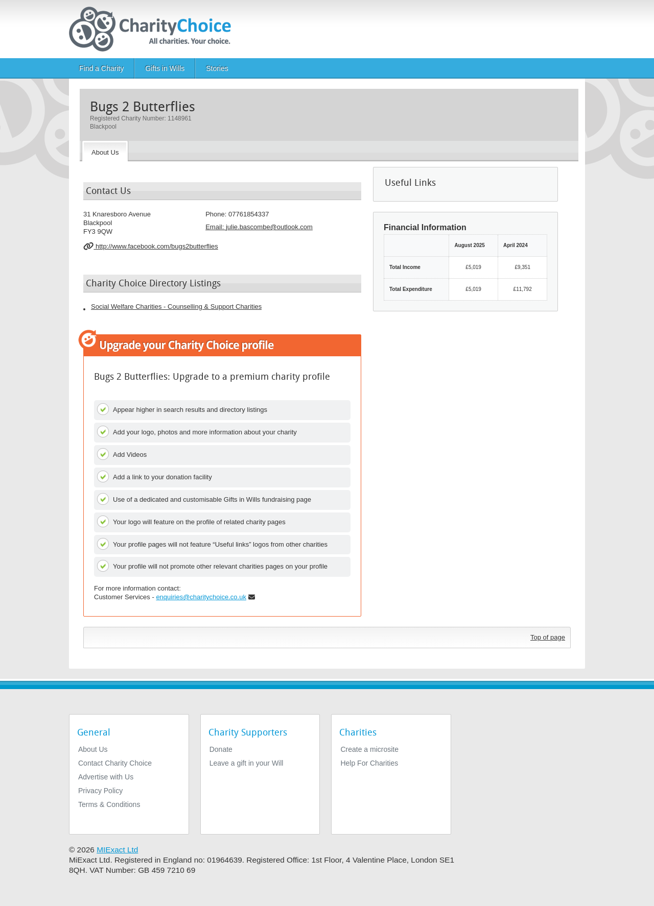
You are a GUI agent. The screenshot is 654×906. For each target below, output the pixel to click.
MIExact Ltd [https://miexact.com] (117, 849)
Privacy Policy (100, 791)
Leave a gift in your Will (246, 763)
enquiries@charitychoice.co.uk (201, 597)
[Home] (154, 29)
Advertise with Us (105, 777)
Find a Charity (101, 68)
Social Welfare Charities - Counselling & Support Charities (176, 306)
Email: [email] (259, 227)
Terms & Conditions (109, 804)
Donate (220, 749)
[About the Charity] (105, 151)
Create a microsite (369, 749)
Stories (217, 68)
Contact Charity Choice (115, 763)
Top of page (547, 637)
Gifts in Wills (164, 68)
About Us (93, 749)
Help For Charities (369, 763)
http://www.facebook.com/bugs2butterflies (150, 246)
